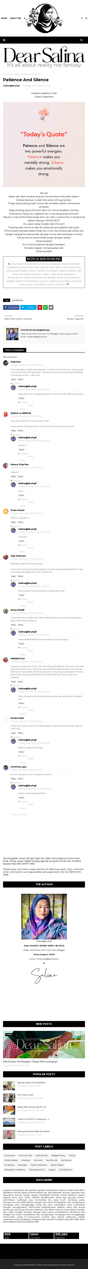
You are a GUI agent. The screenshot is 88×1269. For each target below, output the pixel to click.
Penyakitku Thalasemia (15, 1169)
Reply (13, 379)
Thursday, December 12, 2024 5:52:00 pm (27, 721)
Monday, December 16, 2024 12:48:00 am (34, 635)
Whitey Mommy (67, 1265)
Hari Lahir (38, 1160)
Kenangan (22, 1165)
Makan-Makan (57, 1165)
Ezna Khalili (17, 609)
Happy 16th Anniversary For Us (31, 1107)
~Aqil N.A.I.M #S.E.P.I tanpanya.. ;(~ (33, 1119)
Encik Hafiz (17, 718)
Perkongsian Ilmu (37, 1169)
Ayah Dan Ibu (42, 1155)
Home (5, 74)
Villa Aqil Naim (65, 1169)
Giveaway (25, 1160)
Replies (16, 383)
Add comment (20, 814)
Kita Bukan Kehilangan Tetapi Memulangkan (30, 1061)
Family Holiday (11, 1160)
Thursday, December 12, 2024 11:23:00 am (27, 613)
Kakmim (16, 361)
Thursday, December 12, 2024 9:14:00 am (27, 559)
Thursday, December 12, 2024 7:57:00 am (27, 365)
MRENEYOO (18, 658)
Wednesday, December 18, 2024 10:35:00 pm (35, 789)
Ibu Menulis (15, 74)
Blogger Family (58, 1155)
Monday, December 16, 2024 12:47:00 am (34, 532)
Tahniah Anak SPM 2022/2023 (31, 1082)
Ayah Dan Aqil (25, 1155)
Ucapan (51, 1169)
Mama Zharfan (20, 464)
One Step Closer (25, 1095)
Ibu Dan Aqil (52, 1160)
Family (72, 1155)
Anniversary (10, 1155)
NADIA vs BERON (21, 413)
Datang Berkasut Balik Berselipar (33, 1131)
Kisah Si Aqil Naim (39, 1165)
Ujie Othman (18, 555)
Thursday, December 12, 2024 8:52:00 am (27, 513)
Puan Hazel (17, 510)
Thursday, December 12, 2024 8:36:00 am (27, 467)
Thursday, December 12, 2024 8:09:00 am (27, 416)
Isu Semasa (9, 1165)
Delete (20, 379)
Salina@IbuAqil (11, 85)
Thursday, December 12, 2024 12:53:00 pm (27, 662)
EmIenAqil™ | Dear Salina (36, 1265)
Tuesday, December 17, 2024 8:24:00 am (26, 770)
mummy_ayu (18, 766)
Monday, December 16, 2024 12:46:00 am (34, 389)
